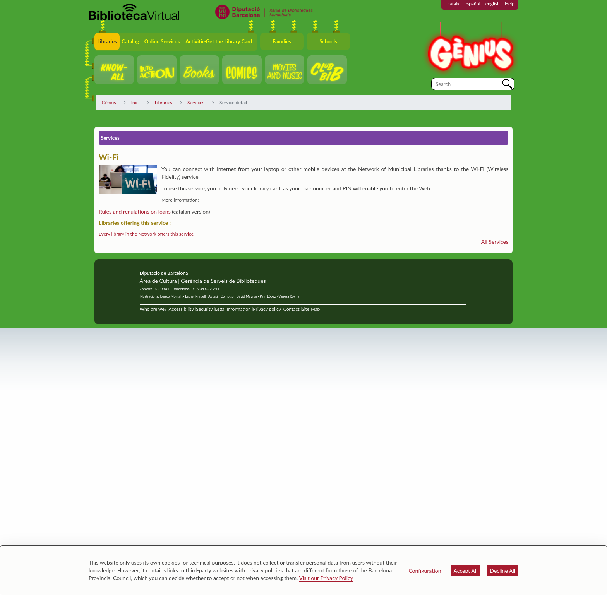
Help (509, 4)
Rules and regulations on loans (135, 211)
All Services (494, 241)
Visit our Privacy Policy (326, 578)
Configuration (424, 570)
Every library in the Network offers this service (146, 234)
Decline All (502, 570)
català (454, 4)
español (472, 4)
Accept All (466, 570)
